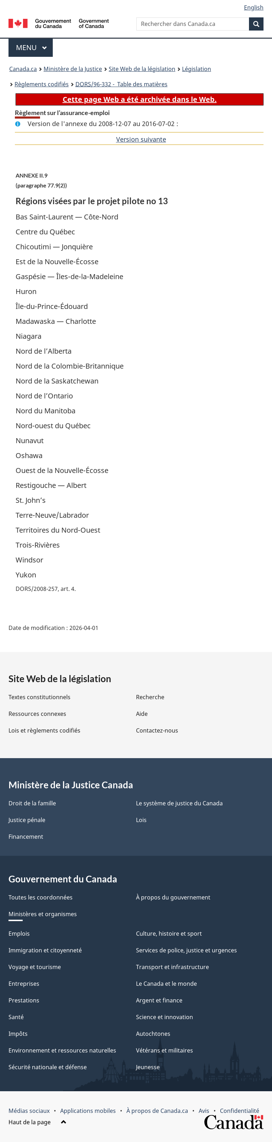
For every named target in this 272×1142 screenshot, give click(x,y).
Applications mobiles (88, 1111)
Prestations (23, 1000)
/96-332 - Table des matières (121, 84)
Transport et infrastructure (172, 967)
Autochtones (153, 1034)
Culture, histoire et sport (169, 933)
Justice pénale (26, 820)
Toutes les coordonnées (40, 897)
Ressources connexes (37, 714)
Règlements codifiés (42, 84)
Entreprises (23, 984)
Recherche (150, 697)
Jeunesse (148, 1067)
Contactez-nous (157, 730)
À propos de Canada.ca (157, 1111)
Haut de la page (37, 1122)
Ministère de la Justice (73, 69)
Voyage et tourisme (34, 967)
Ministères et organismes (42, 914)
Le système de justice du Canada (179, 803)
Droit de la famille (32, 803)
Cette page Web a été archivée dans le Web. (140, 99)
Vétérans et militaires (164, 1050)
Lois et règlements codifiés (44, 730)
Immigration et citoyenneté (45, 950)
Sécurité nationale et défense (47, 1067)
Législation (196, 69)
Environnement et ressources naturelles (62, 1050)
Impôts (18, 1034)
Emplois (19, 933)
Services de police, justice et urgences (186, 950)
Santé (16, 1017)
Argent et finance (159, 1000)
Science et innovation (164, 1017)
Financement (25, 837)
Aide (142, 714)
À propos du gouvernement (173, 897)
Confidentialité (239, 1111)
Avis (204, 1111)
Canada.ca (23, 69)
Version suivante (141, 139)
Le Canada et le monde (166, 984)
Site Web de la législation (142, 69)
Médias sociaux (29, 1111)
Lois (141, 820)
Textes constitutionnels (39, 697)
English (254, 7)
